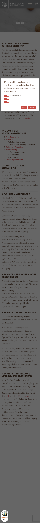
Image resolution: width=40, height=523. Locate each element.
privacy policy (9, 91)
